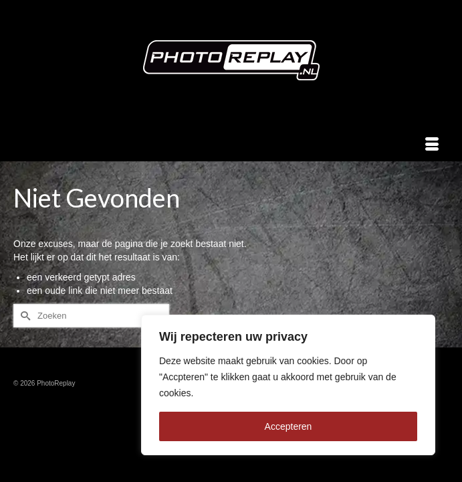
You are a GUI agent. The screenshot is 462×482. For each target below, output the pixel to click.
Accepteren (288, 426)
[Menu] (432, 144)
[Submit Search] (23, 315)
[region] (288, 385)
